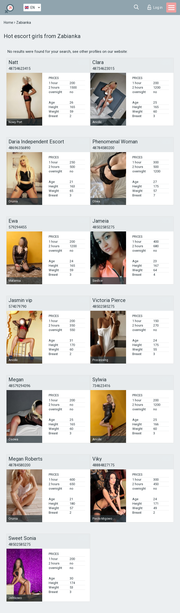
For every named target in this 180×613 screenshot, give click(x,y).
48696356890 (19, 148)
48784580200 (103, 148)
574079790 (17, 306)
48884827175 (103, 465)
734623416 (101, 386)
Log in (155, 7)
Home (9, 23)
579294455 (17, 227)
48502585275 (103, 227)
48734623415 (19, 68)
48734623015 (103, 68)
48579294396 (19, 386)
